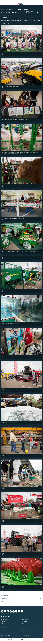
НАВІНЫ (10, 639)
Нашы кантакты (25, 633)
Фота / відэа (24, 621)
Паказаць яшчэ (5, 23)
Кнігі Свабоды (4, 623)
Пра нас (3, 630)
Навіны (3, 7)
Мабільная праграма (5, 635)
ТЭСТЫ (22, 639)
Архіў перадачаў (25, 619)
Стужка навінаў (4, 619)
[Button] (4, 18)
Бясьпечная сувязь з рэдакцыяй (28, 630)
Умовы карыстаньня (26, 635)
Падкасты (3, 621)
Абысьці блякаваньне (5, 633)
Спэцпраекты (25, 623)
